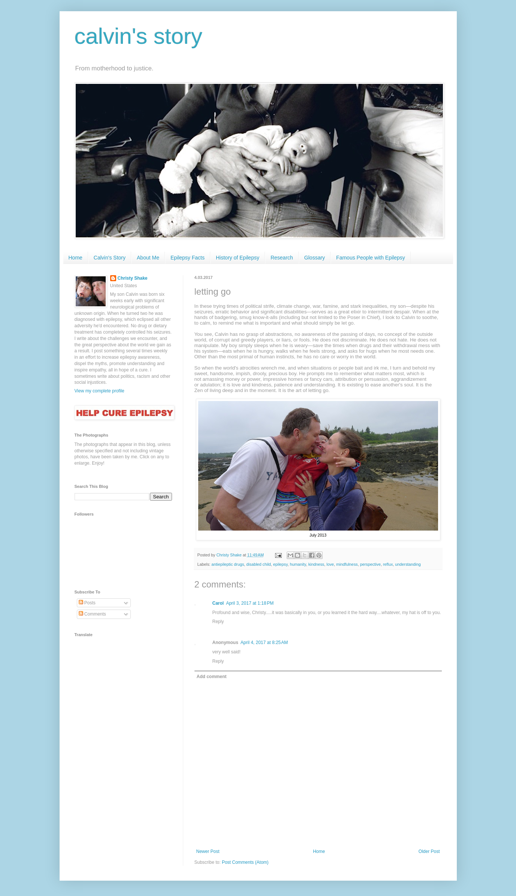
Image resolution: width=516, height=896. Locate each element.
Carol (218, 603)
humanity (298, 564)
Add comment (212, 676)
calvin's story (139, 36)
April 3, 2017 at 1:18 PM (250, 603)
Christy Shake (133, 278)
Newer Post (208, 851)
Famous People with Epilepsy (370, 258)
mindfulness (347, 564)
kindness (316, 564)
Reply (218, 621)
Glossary (314, 258)
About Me (148, 258)
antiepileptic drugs (227, 564)
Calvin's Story (110, 258)
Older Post (429, 851)
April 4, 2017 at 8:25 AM (264, 642)
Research (282, 258)
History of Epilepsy (237, 258)
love (330, 564)
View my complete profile (99, 391)
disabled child (258, 564)
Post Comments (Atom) (245, 862)
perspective (370, 564)
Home (75, 258)
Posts (87, 602)
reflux (388, 564)
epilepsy (280, 564)
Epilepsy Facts (188, 258)
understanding (407, 564)
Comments (92, 614)
